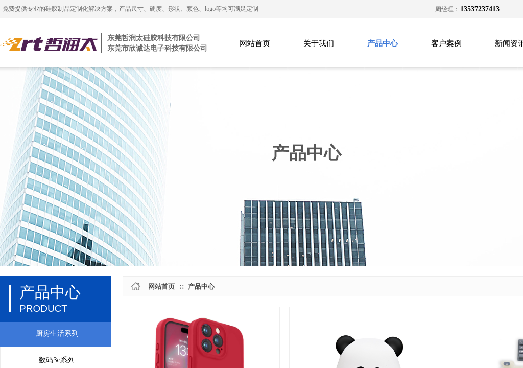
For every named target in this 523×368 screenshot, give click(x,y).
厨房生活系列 (57, 333)
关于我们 (318, 43)
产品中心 (382, 43)
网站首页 (255, 43)
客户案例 (446, 43)
